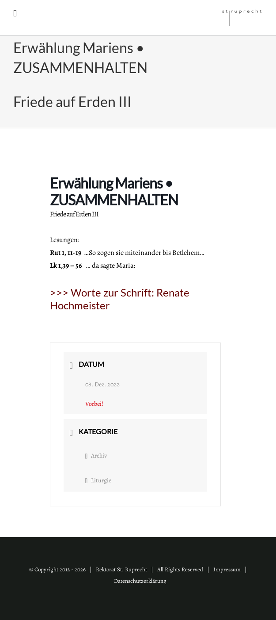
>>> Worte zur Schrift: (119, 299)
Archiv (96, 455)
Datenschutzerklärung (140, 581)
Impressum (227, 569)
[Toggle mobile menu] (15, 13)
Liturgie (98, 480)
